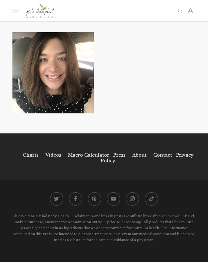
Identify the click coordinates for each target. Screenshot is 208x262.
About (139, 155)
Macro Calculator (88, 155)
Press (119, 155)
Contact (162, 155)
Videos (53, 155)
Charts (30, 155)
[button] (15, 11)
